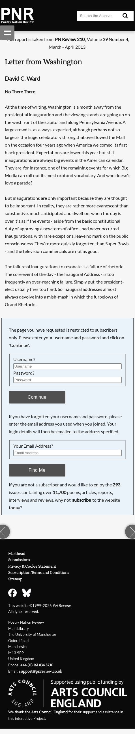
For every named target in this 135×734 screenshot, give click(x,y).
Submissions (19, 560)
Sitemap (15, 579)
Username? (24, 359)
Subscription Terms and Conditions (38, 572)
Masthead (16, 553)
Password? (23, 372)
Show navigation (7, 32)
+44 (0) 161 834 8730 (36, 665)
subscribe (81, 500)
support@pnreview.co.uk (40, 671)
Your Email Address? (33, 445)
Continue (36, 397)
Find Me (37, 470)
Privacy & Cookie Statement (32, 566)
